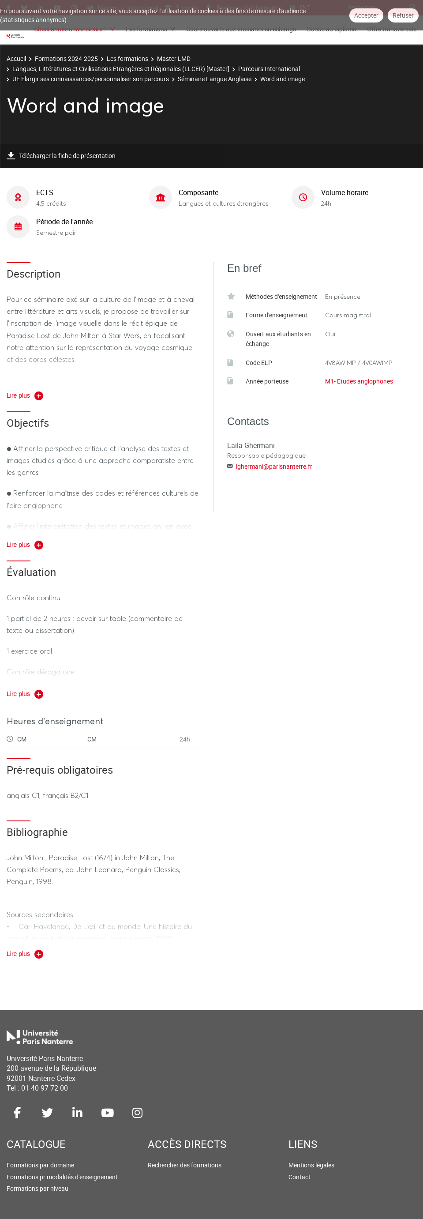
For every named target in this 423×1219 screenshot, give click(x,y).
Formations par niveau (37, 1188)
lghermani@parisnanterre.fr (274, 466)
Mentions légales (311, 1165)
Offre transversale (391, 29)
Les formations (146, 29)
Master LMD (174, 58)
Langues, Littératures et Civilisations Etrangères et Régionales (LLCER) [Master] (120, 68)
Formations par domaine (40, 1165)
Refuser (403, 15)
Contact (299, 1177)
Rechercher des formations (184, 1165)
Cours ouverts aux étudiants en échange (241, 29)
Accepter (366, 15)
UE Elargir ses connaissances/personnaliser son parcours (90, 79)
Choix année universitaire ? (70, 29)
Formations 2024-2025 (66, 58)
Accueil (16, 58)
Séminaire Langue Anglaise (214, 79)
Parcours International (269, 68)
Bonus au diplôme (331, 29)
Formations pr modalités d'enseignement (62, 1177)
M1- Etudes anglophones (359, 381)
